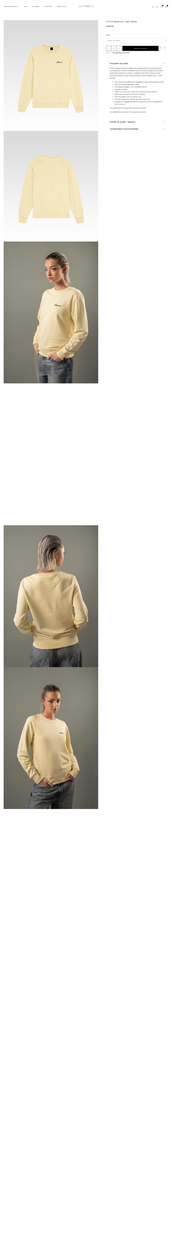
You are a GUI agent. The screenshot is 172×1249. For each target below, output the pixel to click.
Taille (108, 35)
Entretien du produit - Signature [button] (122, 121)
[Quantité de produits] (113, 48)
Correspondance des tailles (120, 53)
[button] (166, 7)
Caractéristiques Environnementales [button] (124, 128)
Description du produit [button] (119, 63)
